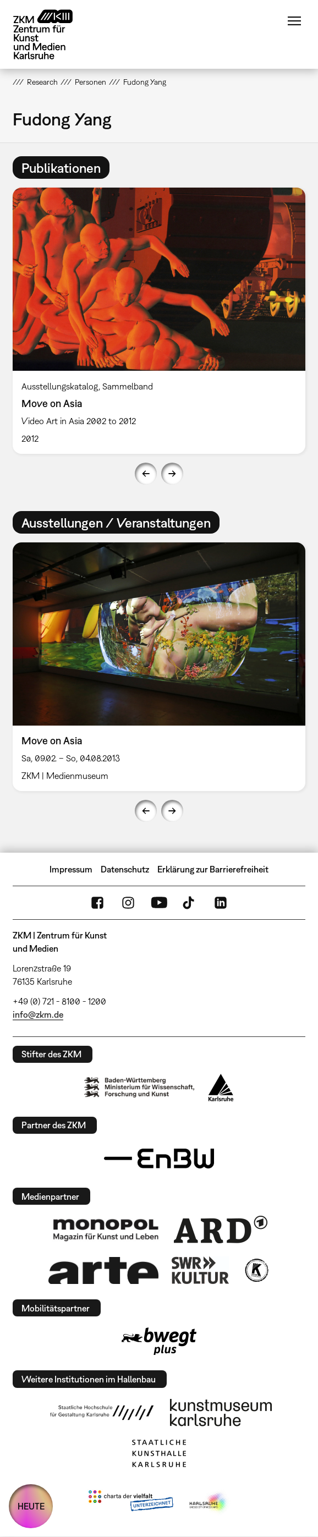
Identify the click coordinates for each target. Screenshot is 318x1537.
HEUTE (31, 1506)
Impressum (71, 869)
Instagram (128, 903)
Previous (146, 474)
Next (172, 474)
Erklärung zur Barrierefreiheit (212, 869)
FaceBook (97, 903)
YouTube (159, 903)
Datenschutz (125, 869)
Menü (294, 21)
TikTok (190, 903)
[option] (159, 321)
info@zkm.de (38, 1014)
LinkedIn (221, 903)
